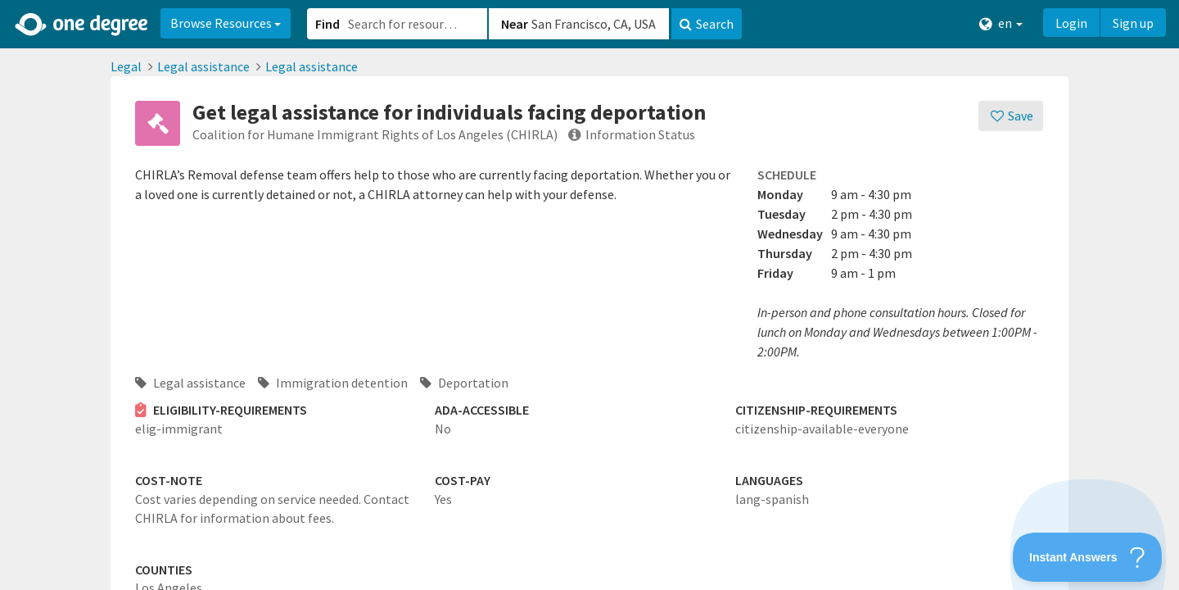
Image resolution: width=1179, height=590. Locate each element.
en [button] (1001, 23)
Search (707, 24)
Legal (126, 66)
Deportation (464, 382)
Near (514, 24)
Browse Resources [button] (225, 23)
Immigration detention (333, 382)
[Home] (82, 25)
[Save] (1010, 116)
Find (327, 24)
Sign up (1133, 23)
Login (1071, 23)
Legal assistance (203, 66)
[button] (589, 295)
